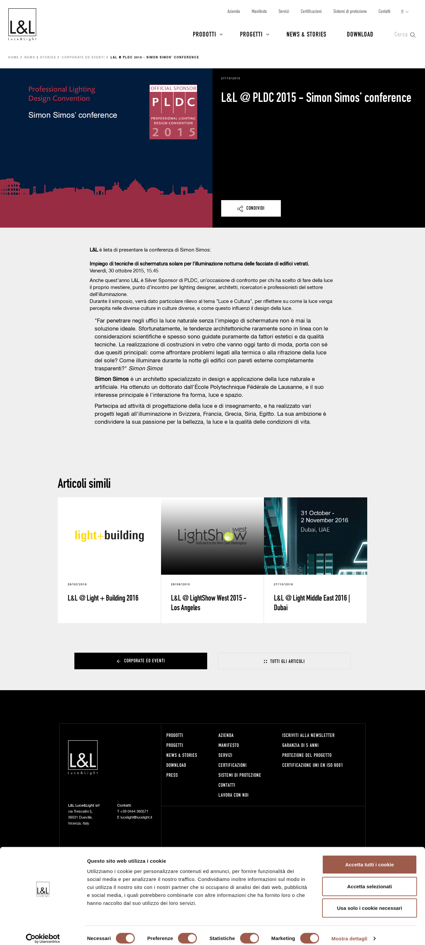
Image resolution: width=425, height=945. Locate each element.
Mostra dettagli (349, 932)
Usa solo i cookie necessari (369, 901)
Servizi (284, 11)
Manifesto (259, 11)
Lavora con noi (233, 794)
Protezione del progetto (307, 755)
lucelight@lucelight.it (136, 817)
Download (360, 34)
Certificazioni (311, 11)
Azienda (233, 11)
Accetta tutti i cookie (369, 858)
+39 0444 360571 (134, 811)
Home (13, 57)
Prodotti (204, 34)
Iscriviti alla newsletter (308, 735)
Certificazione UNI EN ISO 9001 (312, 765)
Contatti (384, 11)
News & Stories (306, 34)
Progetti (251, 34)
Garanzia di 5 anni (300, 745)
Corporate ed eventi (83, 57)
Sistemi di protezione (350, 11)
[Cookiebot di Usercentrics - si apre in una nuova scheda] (43, 932)
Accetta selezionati (369, 880)
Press (172, 774)
